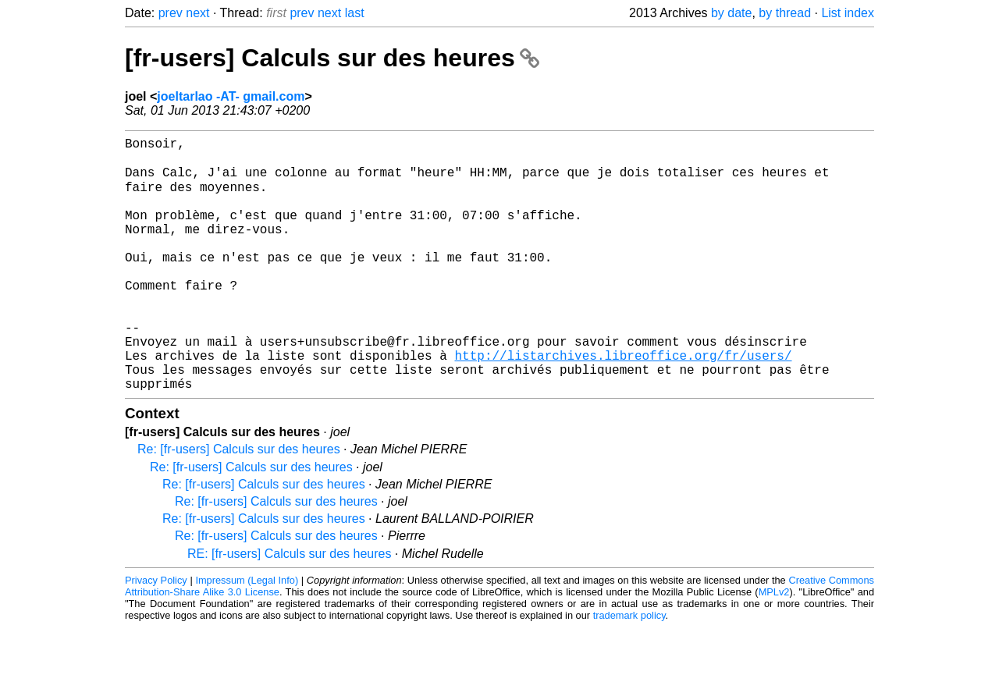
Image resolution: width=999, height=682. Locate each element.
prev (170, 13)
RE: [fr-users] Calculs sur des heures (289, 608)
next (197, 13)
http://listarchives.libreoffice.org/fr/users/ (622, 403)
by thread (785, 13)
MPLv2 (774, 646)
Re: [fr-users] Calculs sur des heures (238, 503)
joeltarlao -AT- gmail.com (230, 96)
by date (731, 13)
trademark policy (629, 670)
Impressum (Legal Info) (246, 635)
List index (847, 13)
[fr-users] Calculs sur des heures (332, 58)
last (354, 13)
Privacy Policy (156, 635)
